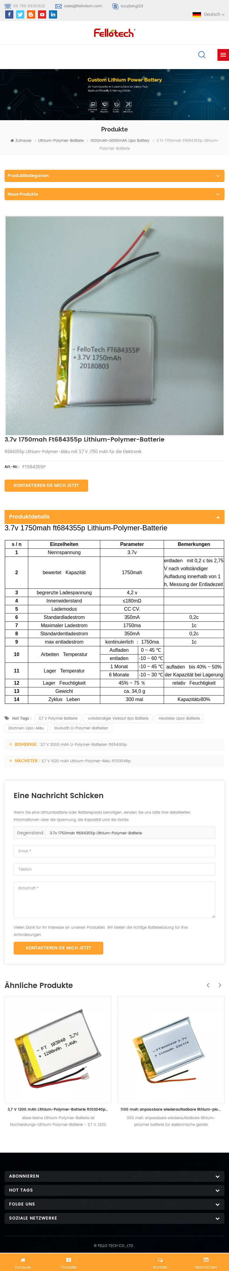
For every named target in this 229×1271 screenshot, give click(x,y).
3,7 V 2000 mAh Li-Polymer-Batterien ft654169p (83, 745)
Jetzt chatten (114, 1261)
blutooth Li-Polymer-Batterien (81, 728)
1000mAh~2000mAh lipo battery (120, 141)
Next (218, 982)
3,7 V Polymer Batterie (58, 718)
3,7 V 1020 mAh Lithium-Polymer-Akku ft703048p (86, 761)
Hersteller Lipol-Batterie (179, 718)
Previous (206, 982)
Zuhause (20, 141)
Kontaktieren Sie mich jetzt (46, 485)
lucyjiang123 (132, 6)
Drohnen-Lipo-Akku (26, 728)
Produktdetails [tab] (114, 516)
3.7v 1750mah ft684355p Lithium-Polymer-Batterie (96, 833)
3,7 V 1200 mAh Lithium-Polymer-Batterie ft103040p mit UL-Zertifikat (58, 1109)
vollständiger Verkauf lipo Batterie (118, 718)
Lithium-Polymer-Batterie (61, 141)
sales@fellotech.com (83, 6)
